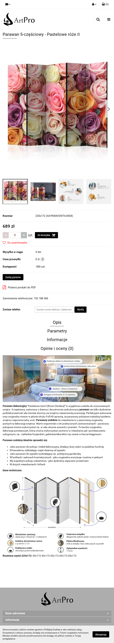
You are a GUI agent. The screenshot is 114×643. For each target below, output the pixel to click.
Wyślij (80, 309)
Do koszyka (46, 235)
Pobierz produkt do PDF (19, 287)
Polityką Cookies (52, 629)
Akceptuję (101, 634)
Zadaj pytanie (13, 277)
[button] (105, 4)
